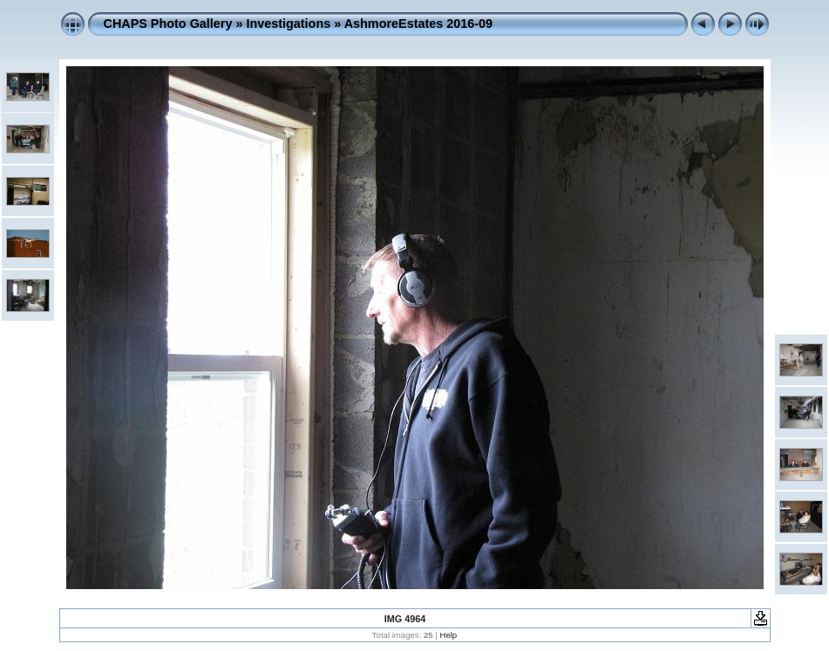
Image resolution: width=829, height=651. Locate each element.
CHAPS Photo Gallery (168, 24)
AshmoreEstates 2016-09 (418, 24)
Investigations (288, 24)
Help (448, 635)
